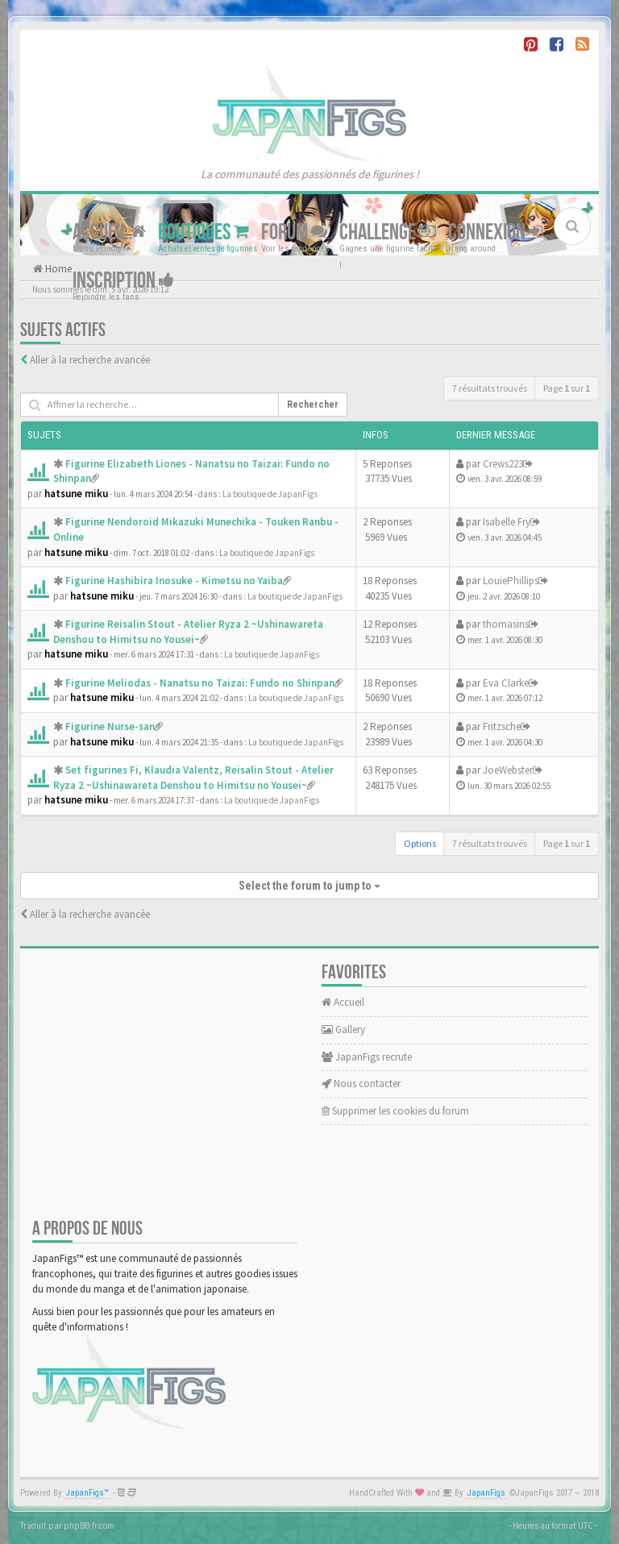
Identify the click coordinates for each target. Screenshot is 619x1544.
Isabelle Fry (506, 522)
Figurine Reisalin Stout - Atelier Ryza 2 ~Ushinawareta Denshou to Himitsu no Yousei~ (188, 631)
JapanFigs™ (87, 1493)
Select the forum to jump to (309, 885)
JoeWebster (508, 770)
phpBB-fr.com (89, 1525)
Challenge (387, 232)
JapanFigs (486, 1493)
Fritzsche (502, 726)
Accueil (109, 232)
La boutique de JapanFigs (270, 494)
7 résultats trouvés (489, 388)
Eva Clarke (506, 683)
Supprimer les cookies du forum (395, 1111)
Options (420, 843)
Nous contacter (361, 1083)
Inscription (123, 281)
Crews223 (503, 464)
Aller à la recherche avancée (90, 360)
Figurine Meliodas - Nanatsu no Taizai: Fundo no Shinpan (199, 683)
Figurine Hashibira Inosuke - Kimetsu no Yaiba (174, 580)
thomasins (506, 624)
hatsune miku (76, 493)
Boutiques (203, 232)
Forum (294, 232)
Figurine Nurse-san (110, 726)
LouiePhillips (510, 580)
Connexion (495, 232)
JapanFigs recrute (367, 1057)
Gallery (343, 1029)
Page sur (566, 388)
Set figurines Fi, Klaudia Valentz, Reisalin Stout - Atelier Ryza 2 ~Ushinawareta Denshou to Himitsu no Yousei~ (193, 777)
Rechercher (313, 404)
